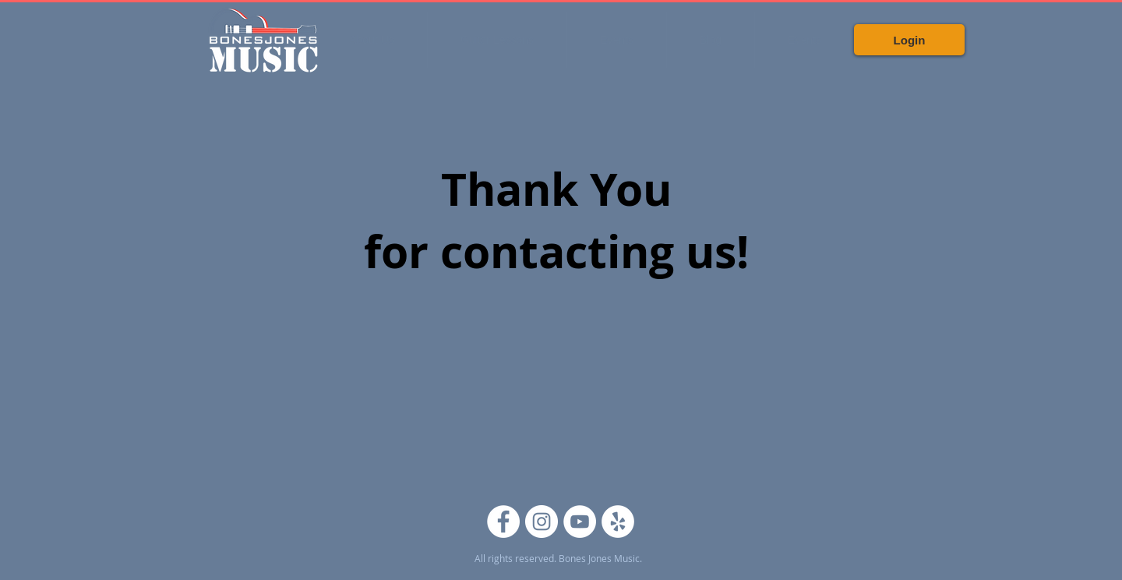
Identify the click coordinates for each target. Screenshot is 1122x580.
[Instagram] (541, 521)
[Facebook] (503, 521)
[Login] (909, 39)
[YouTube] (579, 521)
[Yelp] (618, 521)
